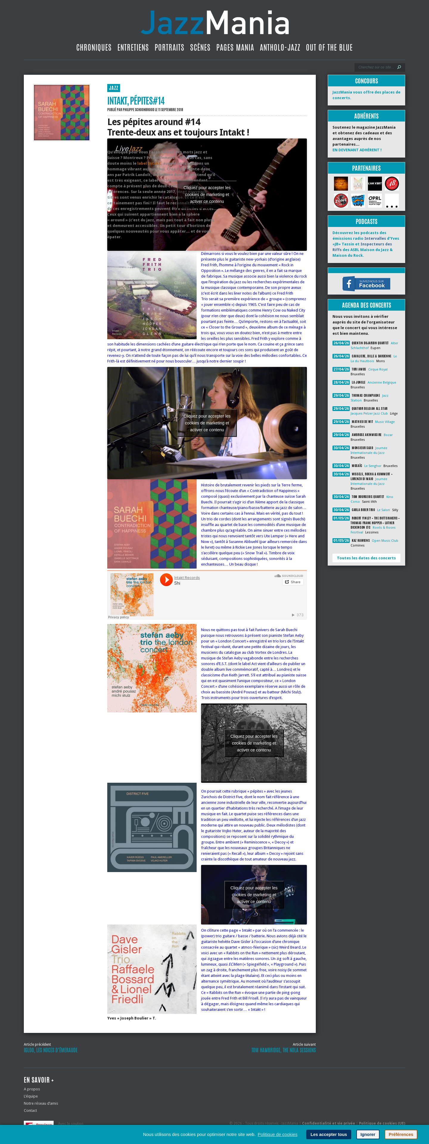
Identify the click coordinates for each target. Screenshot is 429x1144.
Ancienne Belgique (382, 383)
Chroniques (94, 47)
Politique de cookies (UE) (382, 1123)
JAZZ (113, 88)
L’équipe (31, 1096)
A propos (32, 1089)
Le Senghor (372, 466)
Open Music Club (385, 541)
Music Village (385, 422)
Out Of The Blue (329, 47)
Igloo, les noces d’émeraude (50, 1050)
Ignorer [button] (367, 1134)
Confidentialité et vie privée (328, 1123)
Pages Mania (235, 47)
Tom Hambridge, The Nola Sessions (283, 1050)
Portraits (169, 47)
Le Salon (383, 510)
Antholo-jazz (280, 47)
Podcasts (366, 221)
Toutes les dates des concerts (366, 558)
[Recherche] (376, 67)
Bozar (388, 435)
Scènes (200, 47)
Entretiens (133, 47)
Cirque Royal (378, 369)
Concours (366, 81)
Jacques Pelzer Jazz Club (369, 413)
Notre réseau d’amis (41, 1103)
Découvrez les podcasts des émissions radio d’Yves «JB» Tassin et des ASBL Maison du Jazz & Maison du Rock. (365, 244)
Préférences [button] (401, 1134)
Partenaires (366, 168)
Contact (30, 1110)
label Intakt (149, 163)
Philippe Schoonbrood (138, 109)
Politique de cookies (277, 1134)
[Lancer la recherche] (399, 67)
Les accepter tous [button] (328, 1134)
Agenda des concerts (366, 305)
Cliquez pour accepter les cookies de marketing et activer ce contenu (207, 194)
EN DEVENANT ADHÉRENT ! (357, 150)
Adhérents (366, 116)
